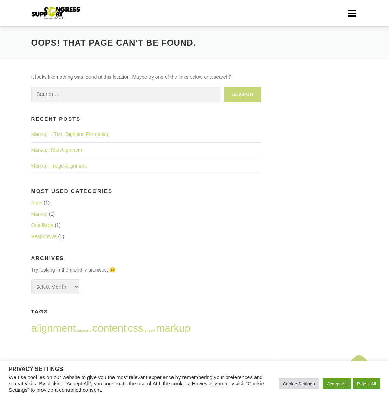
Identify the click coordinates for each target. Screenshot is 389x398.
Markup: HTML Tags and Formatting (70, 134)
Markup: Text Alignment (56, 150)
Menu (352, 13)
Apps (37, 202)
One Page (42, 225)
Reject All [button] (366, 383)
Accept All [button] (337, 383)
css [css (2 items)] (135, 328)
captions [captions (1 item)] (84, 330)
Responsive (44, 236)
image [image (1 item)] (149, 330)
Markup (39, 214)
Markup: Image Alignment (59, 166)
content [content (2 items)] (109, 328)
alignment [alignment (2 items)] (53, 328)
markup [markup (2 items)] (173, 328)
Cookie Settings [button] (299, 383)
